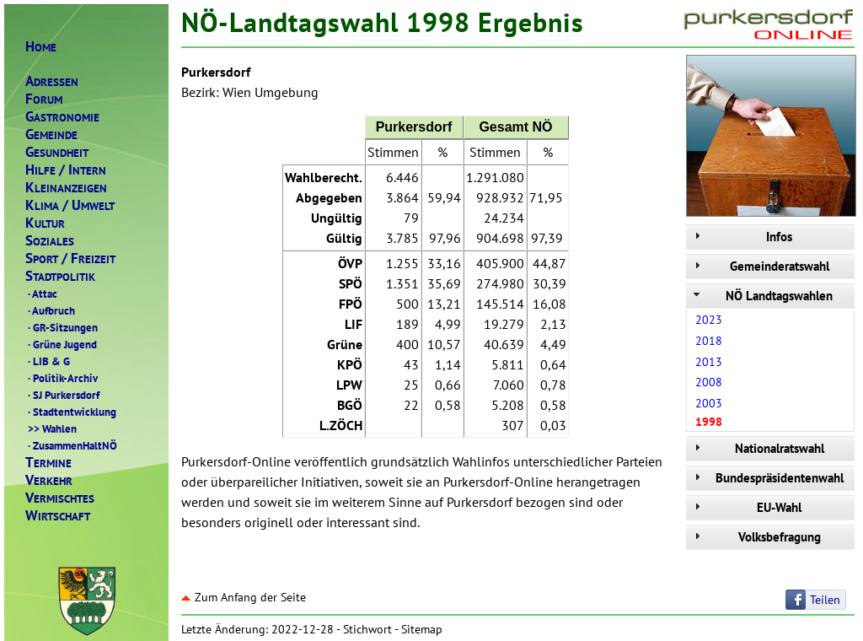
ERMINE (48, 462)
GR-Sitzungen (61, 327)
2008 (708, 382)
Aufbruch (50, 310)
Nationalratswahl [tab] (757, 448)
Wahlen (51, 428)
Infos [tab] (741, 237)
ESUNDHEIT (56, 152)
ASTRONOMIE (62, 117)
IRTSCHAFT (57, 516)
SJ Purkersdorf (62, 394)
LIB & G (47, 361)
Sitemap (421, 629)
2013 (708, 361)
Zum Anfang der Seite (243, 597)
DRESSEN (51, 81)
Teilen (825, 599)
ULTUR (45, 223)
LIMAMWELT (70, 205)
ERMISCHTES (59, 498)
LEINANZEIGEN (66, 188)
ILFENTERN (65, 170)
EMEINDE (51, 134)
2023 (708, 319)
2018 (708, 340)
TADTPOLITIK (60, 276)
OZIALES (49, 241)
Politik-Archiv (61, 377)
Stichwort (367, 629)
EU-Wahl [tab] (745, 507)
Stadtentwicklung (70, 411)
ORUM (43, 99)
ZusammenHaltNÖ (71, 445)
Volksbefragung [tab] (755, 537)
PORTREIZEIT (70, 258)
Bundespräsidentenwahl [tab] (767, 478)
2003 (708, 403)
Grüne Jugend (61, 344)
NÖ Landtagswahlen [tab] (761, 296)
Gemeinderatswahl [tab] (759, 266)
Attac (41, 293)
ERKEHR (48, 480)
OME (40, 47)
